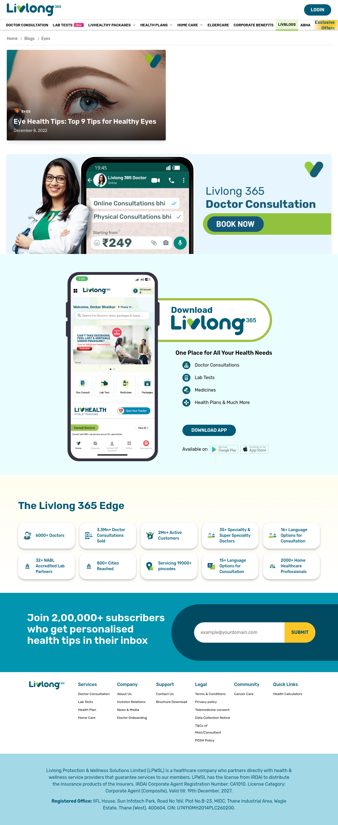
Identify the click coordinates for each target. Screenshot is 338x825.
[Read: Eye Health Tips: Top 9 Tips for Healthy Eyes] (86, 95)
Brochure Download (171, 702)
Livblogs (287, 24)
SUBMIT (300, 632)
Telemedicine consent (212, 710)
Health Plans (156, 24)
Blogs (29, 38)
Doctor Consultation (27, 24)
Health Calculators (287, 694)
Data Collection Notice (212, 718)
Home (12, 38)
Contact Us (165, 694)
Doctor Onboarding (132, 718)
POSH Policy (204, 740)
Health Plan (87, 710)
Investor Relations (131, 702)
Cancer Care (243, 694)
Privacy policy (206, 702)
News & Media (128, 710)
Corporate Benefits (254, 24)
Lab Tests (68, 24)
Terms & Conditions (210, 694)
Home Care (190, 24)
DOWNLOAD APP (209, 430)
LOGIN (317, 9)
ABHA (305, 24)
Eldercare (218, 24)
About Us (124, 694)
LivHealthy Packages (112, 24)
